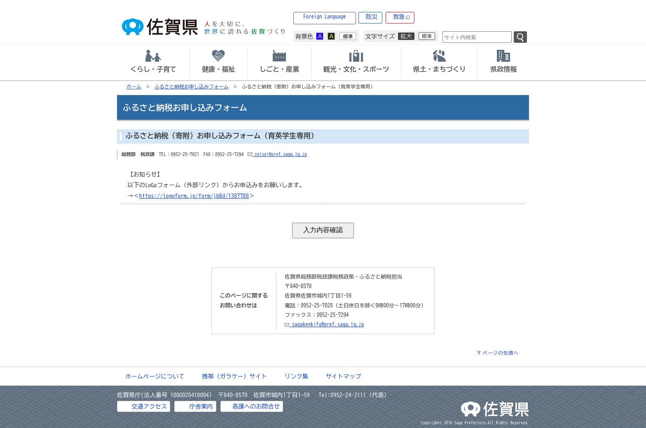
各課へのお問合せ (256, 406)
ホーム (133, 86)
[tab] (153, 62)
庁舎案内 (201, 406)
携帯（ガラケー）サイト (234, 376)
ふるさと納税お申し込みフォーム (191, 86)
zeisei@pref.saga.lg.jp (277, 154)
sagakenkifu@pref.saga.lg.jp (324, 324)
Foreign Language (324, 16)
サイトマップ (343, 376)
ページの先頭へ (500, 353)
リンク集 (297, 376)
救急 (401, 17)
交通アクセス (149, 406)
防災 (372, 17)
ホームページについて (155, 376)
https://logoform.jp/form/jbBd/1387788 (194, 196)
